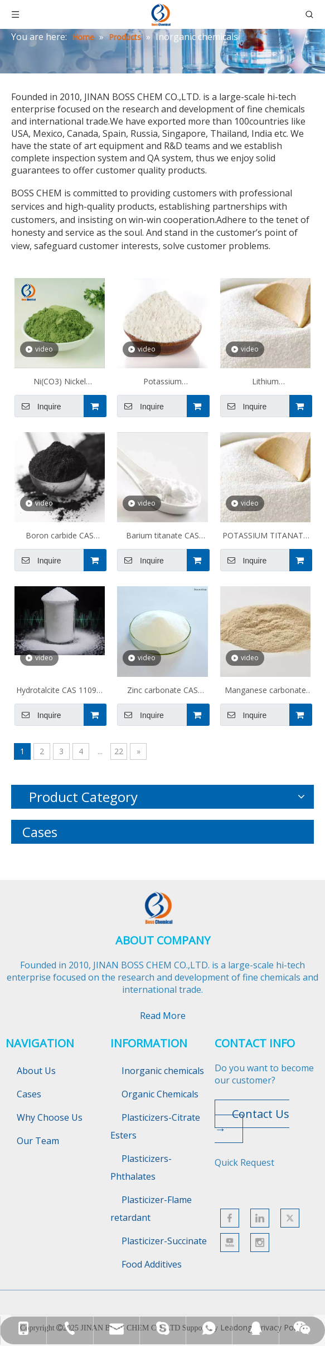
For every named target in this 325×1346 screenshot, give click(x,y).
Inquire (37, 406)
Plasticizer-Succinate (164, 1241)
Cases (29, 1094)
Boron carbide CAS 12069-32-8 (60, 536)
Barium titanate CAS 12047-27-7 (162, 536)
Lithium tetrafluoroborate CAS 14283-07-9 (265, 382)
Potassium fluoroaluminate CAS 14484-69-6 (162, 382)
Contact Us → (252, 1121)
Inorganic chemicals (163, 1071)
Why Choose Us (50, 1117)
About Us (36, 1071)
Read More (163, 1015)
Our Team (38, 1141)
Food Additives (152, 1264)
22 (118, 751)
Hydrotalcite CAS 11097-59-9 (60, 691)
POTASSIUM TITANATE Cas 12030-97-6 (265, 536)
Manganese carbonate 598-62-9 (265, 691)
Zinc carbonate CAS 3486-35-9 (162, 691)
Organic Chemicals (160, 1094)
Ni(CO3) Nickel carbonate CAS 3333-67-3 (60, 382)
